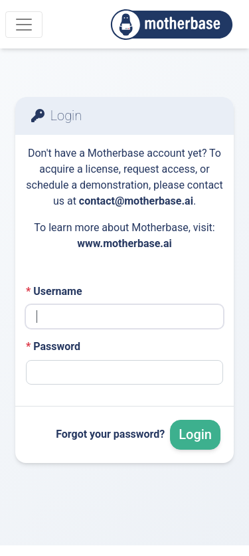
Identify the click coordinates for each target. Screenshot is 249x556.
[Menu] (23, 24)
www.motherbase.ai (124, 243)
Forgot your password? (110, 434)
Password (53, 346)
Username (54, 291)
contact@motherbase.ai (136, 201)
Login (195, 434)
